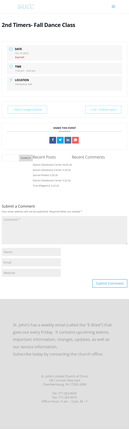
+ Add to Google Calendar (27, 109)
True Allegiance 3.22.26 (46, 185)
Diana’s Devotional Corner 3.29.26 (52, 170)
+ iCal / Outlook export (103, 109)
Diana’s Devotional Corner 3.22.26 (52, 180)
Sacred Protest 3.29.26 (45, 175)
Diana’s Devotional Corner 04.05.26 (52, 164)
